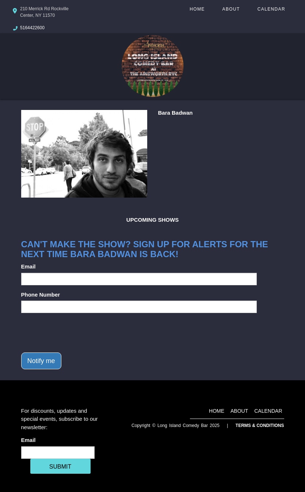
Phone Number (40, 294)
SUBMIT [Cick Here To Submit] (60, 467)
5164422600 (32, 27)
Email (28, 266)
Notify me (41, 361)
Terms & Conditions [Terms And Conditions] (260, 425)
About (231, 9)
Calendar (271, 9)
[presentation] (76, 333)
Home (197, 9)
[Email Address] (58, 452)
